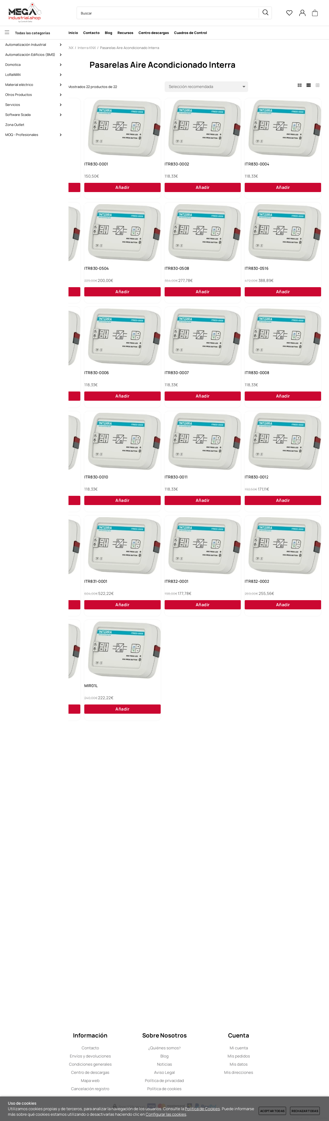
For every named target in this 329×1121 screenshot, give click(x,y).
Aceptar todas (272, 1111)
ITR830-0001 (177, 168)
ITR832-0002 (177, 841)
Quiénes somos (198, 1048)
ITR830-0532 (261, 392)
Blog (199, 1056)
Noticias (198, 1064)
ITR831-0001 (260, 729)
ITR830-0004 (94, 280)
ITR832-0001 (93, 841)
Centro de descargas (124, 1072)
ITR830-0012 (93, 729)
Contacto (124, 1048)
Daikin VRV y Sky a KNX (103, 168)
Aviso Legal (198, 1072)
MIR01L (88, 953)
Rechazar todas (305, 1111)
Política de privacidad (198, 1080)
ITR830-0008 (261, 504)
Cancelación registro (124, 1088)
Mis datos (273, 1064)
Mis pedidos (273, 1056)
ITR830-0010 (177, 617)
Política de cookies (198, 1088)
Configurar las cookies (166, 1114)
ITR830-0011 (260, 617)
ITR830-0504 (261, 280)
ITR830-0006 (94, 504)
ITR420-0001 (261, 841)
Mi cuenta (273, 1048)
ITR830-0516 (177, 392)
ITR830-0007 (177, 504)
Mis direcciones (272, 1072)
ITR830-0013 (177, 729)
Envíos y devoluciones (124, 1056)
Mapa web (124, 1080)
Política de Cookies (202, 1109)
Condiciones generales (124, 1064)
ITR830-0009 (94, 617)
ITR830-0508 (94, 392)
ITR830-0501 (177, 280)
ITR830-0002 (261, 168)
